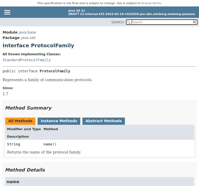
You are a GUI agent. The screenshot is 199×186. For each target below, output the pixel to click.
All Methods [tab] (20, 121)
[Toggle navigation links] (7, 12)
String (13, 144)
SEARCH (117, 22)
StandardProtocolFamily (27, 60)
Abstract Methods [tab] (104, 121)
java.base (27, 32)
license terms (151, 3)
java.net (28, 38)
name (48, 144)
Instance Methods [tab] (59, 121)
